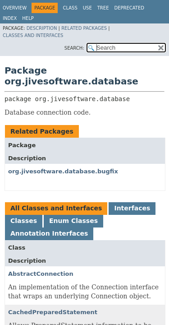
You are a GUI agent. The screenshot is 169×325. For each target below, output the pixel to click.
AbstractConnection (40, 273)
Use (87, 7)
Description (42, 28)
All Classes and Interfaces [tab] (56, 208)
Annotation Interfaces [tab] (49, 233)
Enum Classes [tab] (73, 220)
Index (10, 18)
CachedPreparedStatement (52, 312)
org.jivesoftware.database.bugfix (63, 171)
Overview (15, 7)
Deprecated (129, 7)
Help (27, 18)
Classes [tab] (23, 220)
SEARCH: (74, 48)
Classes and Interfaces (33, 35)
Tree (103, 7)
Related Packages (84, 28)
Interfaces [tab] (132, 208)
